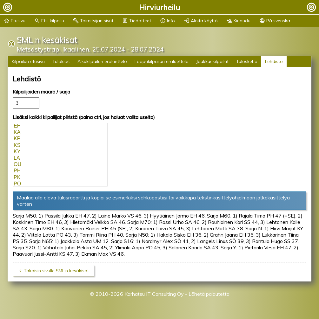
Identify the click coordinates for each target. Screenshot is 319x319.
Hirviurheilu (159, 7)
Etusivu (14, 21)
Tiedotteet (136, 21)
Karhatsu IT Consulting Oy (154, 294)
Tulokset (61, 61)
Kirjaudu (238, 21)
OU (60, 165)
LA (60, 158)
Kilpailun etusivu (28, 61)
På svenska (274, 21)
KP (60, 139)
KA (60, 132)
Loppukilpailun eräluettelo (162, 61)
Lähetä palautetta (209, 294)
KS (60, 145)
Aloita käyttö (201, 21)
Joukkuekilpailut (212, 61)
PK (60, 178)
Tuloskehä (246, 61)
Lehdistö (274, 61)
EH (60, 126)
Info (167, 21)
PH (60, 171)
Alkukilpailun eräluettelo (102, 61)
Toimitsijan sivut (93, 21)
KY (60, 152)
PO (60, 184)
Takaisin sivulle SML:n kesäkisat (56, 271)
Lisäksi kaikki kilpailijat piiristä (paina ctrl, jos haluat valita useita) (84, 117)
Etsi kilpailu (49, 21)
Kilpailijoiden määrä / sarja (41, 91)
